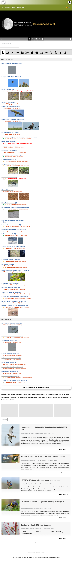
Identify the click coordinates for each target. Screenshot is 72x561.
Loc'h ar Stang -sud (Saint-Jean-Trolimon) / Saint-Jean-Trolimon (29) (20, 137)
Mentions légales (31, 552)
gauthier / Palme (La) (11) (8, 102)
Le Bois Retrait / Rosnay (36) (9, 177)
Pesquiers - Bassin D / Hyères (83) (11, 287)
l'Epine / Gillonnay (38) (8, 190)
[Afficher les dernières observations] (9, 47)
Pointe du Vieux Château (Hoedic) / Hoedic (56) (14, 229)
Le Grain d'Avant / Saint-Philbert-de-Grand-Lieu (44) (15, 207)
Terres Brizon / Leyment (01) (9, 340)
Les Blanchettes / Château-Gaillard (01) (12, 323)
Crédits (42, 552)
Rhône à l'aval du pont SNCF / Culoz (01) (12, 336)
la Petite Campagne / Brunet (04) (10, 353)
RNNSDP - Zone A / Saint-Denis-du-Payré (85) (14, 301)
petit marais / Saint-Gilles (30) (9, 150)
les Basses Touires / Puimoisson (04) (11, 358)
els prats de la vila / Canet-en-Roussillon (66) (13, 246)
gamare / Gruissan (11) (8, 89)
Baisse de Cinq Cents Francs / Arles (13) (12, 367)
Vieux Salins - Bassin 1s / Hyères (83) (11, 292)
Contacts (38, 552)
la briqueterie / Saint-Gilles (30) (10, 146)
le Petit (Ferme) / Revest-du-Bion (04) (11, 76)
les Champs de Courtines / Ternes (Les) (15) (13, 119)
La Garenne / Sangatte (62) (9, 234)
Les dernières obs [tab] (6, 43)
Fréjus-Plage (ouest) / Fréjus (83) (10, 283)
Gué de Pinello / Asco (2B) (8, 141)
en (69, 7)
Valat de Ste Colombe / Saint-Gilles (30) (12, 155)
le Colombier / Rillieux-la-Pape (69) (11, 259)
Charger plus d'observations (36, 387)
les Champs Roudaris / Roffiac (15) (11, 106)
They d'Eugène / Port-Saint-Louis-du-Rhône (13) (14, 380)
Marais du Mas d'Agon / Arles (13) (10, 376)
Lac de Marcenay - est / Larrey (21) (11, 132)
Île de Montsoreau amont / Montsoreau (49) (13, 220)
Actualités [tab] (4, 419)
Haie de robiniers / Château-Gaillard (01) (12, 63)
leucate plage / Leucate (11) (9, 362)
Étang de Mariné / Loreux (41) (9, 203)
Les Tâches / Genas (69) (8, 264)
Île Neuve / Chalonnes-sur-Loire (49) (11, 225)
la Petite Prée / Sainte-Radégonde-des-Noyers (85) (15, 296)
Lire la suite (63, 449)
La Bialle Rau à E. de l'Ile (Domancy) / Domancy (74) (15, 270)
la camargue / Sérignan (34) (9, 159)
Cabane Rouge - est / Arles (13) (10, 371)
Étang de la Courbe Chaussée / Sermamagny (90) (15, 305)
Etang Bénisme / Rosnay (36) (9, 164)
